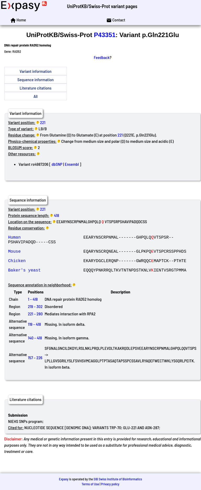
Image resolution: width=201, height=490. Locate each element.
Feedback (102, 57)
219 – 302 (35, 315)
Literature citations (35, 87)
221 (42, 122)
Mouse (45, 255)
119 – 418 (34, 333)
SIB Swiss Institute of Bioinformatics (118, 479)
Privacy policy (110, 484)
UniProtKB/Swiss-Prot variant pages (102, 6)
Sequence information (36, 79)
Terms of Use (90, 484)
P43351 (105, 34)
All (35, 96)
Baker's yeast (45, 278)
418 (56, 215)
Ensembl (72, 164)
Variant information (35, 71)
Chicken (45, 267)
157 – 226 (35, 366)
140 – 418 (35, 347)
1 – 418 (33, 308)
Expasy (63, 479)
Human (45, 238)
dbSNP (56, 164)
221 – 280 (35, 323)
